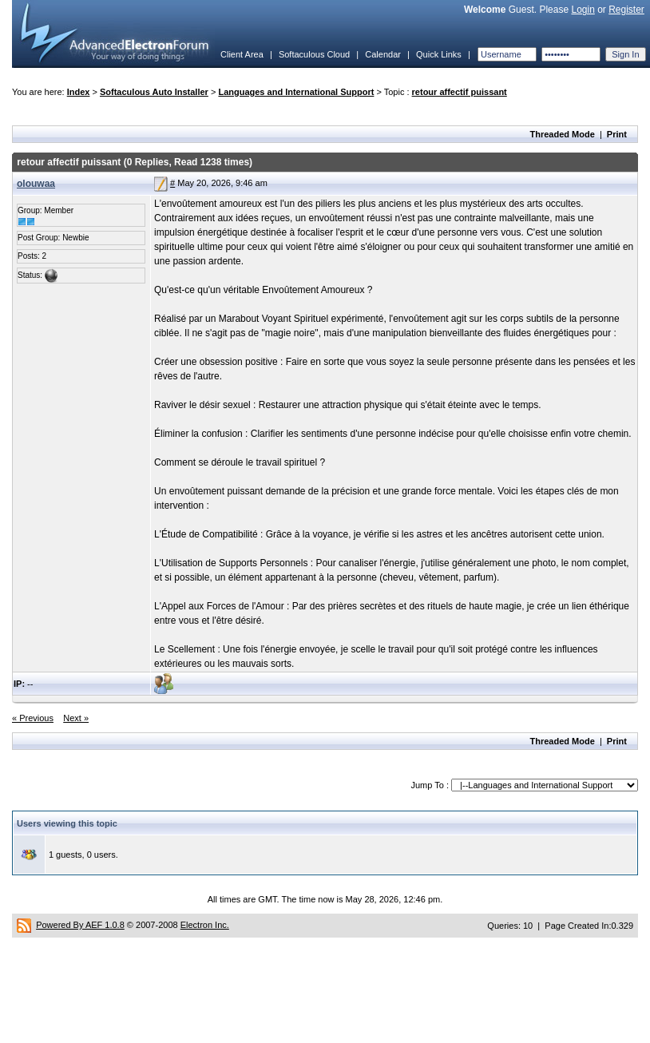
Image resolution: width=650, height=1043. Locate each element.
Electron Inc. (204, 925)
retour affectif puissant (459, 92)
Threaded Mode (562, 134)
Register (626, 9)
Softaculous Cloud (314, 54)
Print (617, 134)
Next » (76, 718)
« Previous (33, 718)
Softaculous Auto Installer (154, 92)
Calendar (383, 54)
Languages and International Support (296, 92)
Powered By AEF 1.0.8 (80, 925)
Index (78, 92)
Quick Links (439, 54)
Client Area (242, 54)
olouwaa (36, 183)
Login (582, 9)
